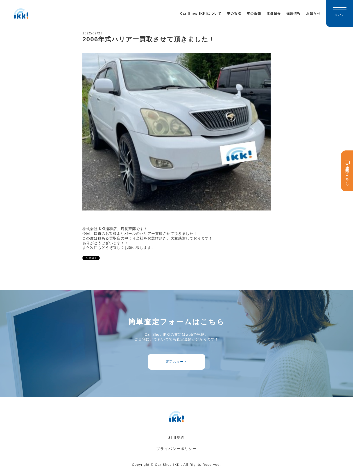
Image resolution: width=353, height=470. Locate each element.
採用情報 (293, 13)
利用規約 (176, 437)
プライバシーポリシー (176, 449)
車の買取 (234, 13)
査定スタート (176, 361)
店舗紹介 (274, 13)
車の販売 (254, 13)
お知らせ (313, 13)
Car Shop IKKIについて (201, 13)
